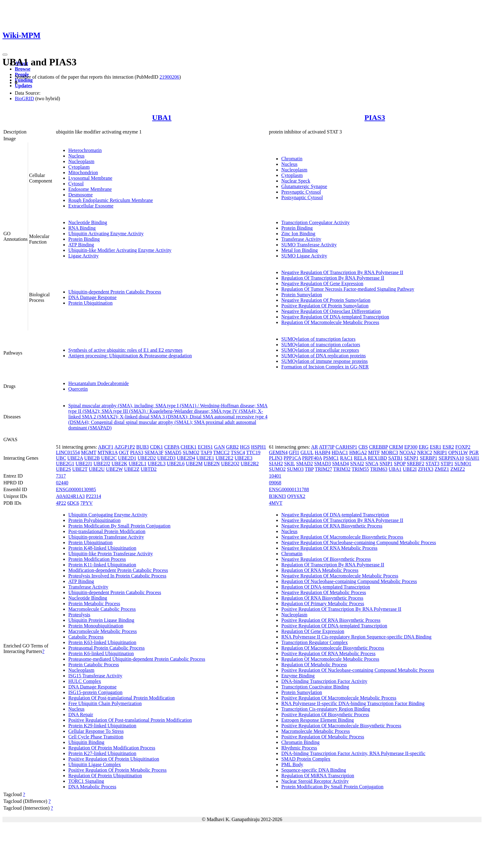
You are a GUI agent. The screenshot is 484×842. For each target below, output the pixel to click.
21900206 (169, 77)
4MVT (275, 503)
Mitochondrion (83, 172)
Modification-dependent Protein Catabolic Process (118, 570)
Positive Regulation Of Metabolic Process (322, 736)
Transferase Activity (301, 239)
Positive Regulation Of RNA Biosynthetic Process (330, 620)
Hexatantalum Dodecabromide (98, 383)
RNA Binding (81, 228)
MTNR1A (108, 452)
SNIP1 (386, 463)
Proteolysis (79, 614)
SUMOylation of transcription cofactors (320, 344)
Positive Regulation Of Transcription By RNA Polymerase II (341, 609)
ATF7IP (326, 447)
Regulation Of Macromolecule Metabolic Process (330, 322)
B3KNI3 (277, 496)
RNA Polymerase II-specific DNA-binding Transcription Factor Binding (352, 703)
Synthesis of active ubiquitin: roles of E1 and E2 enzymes (125, 350)
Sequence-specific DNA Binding (313, 770)
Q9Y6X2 (296, 496)
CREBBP (378, 447)
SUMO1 (463, 463)
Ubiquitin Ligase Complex (94, 764)
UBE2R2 (249, 463)
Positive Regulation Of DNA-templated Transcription (334, 625)
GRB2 (232, 447)
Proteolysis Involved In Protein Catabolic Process (117, 575)
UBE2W (114, 469)
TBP (309, 469)
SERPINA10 (451, 458)
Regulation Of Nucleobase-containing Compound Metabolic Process (349, 581)
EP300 (411, 447)
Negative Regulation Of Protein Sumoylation (325, 300)
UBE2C (109, 458)
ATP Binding (81, 244)
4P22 (61, 503)
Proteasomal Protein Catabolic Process (106, 648)
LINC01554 (68, 452)
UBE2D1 (127, 458)
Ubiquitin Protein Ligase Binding (101, 620)
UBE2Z (132, 469)
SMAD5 (173, 452)
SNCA (371, 463)
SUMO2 (191, 452)
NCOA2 (407, 452)
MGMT (89, 452)
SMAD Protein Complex (305, 759)
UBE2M (194, 463)
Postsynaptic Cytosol (302, 197)
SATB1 (395, 458)
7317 (61, 476)
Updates (23, 85)
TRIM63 (378, 469)
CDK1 (156, 447)
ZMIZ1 (442, 469)
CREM (396, 447)
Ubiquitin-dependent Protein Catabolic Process (114, 291)
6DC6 (73, 503)
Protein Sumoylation (301, 294)
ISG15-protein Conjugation (95, 692)
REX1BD (377, 458)
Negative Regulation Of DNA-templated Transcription (335, 316)
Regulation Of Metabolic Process (314, 664)
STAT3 (433, 463)
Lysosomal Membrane (90, 178)
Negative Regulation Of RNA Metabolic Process (329, 548)
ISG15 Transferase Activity (95, 675)
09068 (275, 482)
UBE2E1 (205, 458)
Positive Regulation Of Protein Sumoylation (325, 305)
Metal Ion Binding (299, 250)
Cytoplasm (79, 167)
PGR (474, 452)
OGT (124, 452)
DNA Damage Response (92, 297)
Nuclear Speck (295, 180)
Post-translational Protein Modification (106, 531)
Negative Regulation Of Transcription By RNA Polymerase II (342, 272)
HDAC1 (340, 452)
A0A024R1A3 (70, 496)
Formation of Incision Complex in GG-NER (325, 366)
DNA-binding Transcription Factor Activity (324, 681)
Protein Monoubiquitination (95, 625)
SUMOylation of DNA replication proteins (323, 355)
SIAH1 (472, 458)
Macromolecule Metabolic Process (102, 631)
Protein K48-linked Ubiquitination (102, 548)
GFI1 (294, 452)
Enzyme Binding (298, 675)
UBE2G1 (65, 463)
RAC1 (346, 458)
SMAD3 (322, 463)
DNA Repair (80, 714)
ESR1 (435, 447)
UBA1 (162, 117)
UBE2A (75, 458)
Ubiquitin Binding (86, 742)
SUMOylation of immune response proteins (324, 361)
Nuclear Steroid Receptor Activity (314, 781)
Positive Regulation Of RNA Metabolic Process (328, 653)
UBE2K (119, 463)
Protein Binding (84, 239)
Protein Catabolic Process (93, 664)
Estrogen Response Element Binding (317, 720)
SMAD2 (304, 463)
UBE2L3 (157, 463)
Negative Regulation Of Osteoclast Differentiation (331, 311)
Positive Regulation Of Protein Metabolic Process (117, 770)
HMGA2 (358, 452)
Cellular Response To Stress (95, 731)
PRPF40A (312, 458)
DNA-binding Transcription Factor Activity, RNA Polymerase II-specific (353, 753)
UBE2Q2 (230, 463)
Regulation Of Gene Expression (312, 631)
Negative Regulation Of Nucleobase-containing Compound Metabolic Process (358, 542)
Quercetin (78, 389)
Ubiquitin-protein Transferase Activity (106, 537)
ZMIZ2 (457, 469)
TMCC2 (221, 452)
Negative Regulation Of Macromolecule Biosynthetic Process (342, 537)
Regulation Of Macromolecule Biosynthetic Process (332, 648)
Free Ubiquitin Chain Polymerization (105, 703)
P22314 (93, 496)
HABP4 (323, 452)
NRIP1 (440, 452)
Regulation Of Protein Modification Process (111, 747)
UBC (61, 458)
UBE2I (410, 469)
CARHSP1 (346, 447)
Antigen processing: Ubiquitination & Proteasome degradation (130, 355)
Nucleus (76, 155)
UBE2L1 (138, 463)
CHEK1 (189, 447)
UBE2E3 (243, 458)
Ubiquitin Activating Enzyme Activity (106, 233)
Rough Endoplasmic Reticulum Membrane (110, 200)
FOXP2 (462, 447)
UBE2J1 (84, 463)
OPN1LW (458, 452)
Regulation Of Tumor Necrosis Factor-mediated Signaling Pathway (347, 289)
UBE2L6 (176, 463)
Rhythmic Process (299, 747)
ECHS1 (205, 447)
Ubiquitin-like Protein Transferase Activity (110, 553)
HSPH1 (258, 447)
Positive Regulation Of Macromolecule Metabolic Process (338, 697)
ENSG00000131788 (289, 489)
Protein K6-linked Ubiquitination (101, 653)
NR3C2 (424, 452)
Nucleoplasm (81, 161)
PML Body (292, 764)
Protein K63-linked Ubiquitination (102, 642)
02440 (62, 482)
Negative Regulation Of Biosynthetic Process (326, 559)
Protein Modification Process (97, 559)
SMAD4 (340, 463)
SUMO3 (295, 469)
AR (314, 447)
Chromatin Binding (300, 742)
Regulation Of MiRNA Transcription (317, 775)
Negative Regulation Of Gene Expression (322, 283)
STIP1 (447, 463)
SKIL (289, 463)
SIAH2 (276, 463)
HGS (245, 447)
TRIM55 (360, 469)
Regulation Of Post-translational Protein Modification (121, 697)
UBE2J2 (102, 463)
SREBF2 (415, 463)
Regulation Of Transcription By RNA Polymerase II (332, 278)
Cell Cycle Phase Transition (95, 736)
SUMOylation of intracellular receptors (320, 350)
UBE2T (79, 469)
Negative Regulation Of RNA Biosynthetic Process (331, 525)
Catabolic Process (85, 636)
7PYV (86, 503)
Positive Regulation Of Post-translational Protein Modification (130, 720)
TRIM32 (342, 469)
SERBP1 (428, 458)
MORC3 (389, 452)
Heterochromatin (85, 150)
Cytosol (76, 183)
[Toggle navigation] (4, 54)
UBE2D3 (166, 458)
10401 (275, 476)
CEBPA (171, 447)
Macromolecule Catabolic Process (102, 609)
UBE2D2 (147, 458)
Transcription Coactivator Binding (315, 686)
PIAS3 (375, 117)
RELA (360, 458)
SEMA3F (153, 452)
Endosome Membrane (90, 189)
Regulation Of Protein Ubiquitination (105, 775)
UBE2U (97, 469)
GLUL (306, 452)
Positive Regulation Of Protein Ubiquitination (113, 759)
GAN (219, 447)
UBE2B (92, 458)
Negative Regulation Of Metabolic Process (323, 592)
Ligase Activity (83, 255)
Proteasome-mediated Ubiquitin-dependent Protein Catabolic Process (136, 659)
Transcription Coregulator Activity (315, 222)
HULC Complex (84, 681)
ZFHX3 (425, 469)
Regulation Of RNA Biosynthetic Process (322, 598)
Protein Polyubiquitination (94, 520)
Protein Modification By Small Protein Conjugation (119, 525)
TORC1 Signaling (86, 781)
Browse (22, 69)
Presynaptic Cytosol (301, 192)
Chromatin (291, 158)
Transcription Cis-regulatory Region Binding (325, 709)
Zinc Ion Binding (298, 233)
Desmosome (80, 194)
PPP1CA (292, 458)
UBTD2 (149, 469)
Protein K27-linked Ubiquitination (102, 753)
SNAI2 (357, 463)
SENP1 (411, 458)
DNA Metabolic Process (92, 786)
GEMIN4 (278, 452)
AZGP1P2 (125, 447)
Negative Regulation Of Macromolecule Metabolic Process (339, 575)
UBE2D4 (186, 458)
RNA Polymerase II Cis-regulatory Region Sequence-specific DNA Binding (356, 636)
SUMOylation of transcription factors (318, 339)
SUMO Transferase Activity (309, 244)
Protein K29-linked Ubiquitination (102, 725)
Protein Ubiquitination (90, 303)
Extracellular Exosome (90, 205)
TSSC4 (238, 452)
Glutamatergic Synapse (304, 186)
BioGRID (24, 98)
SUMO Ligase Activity (304, 255)
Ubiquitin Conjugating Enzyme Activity (107, 514)
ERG (423, 447)
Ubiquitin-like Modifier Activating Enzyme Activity (119, 250)
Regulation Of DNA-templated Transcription (325, 586)
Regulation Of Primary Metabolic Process (322, 603)
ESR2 (448, 447)
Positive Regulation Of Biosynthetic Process (325, 714)
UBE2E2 (224, 458)
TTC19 (253, 452)
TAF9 (206, 452)
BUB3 (142, 447)
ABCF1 (106, 447)
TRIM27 (323, 469)
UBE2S (63, 469)
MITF (374, 452)
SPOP (400, 463)
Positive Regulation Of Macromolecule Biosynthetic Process (341, 725)
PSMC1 (331, 458)
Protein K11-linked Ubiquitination (102, 564)
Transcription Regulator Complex (314, 642)
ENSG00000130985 (76, 489)
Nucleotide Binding (87, 222)
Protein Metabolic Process (94, 603)
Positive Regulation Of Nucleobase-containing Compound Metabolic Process (357, 670)
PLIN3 (275, 458)
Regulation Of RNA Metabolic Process (319, 570)
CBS (363, 447)
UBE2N (212, 463)
